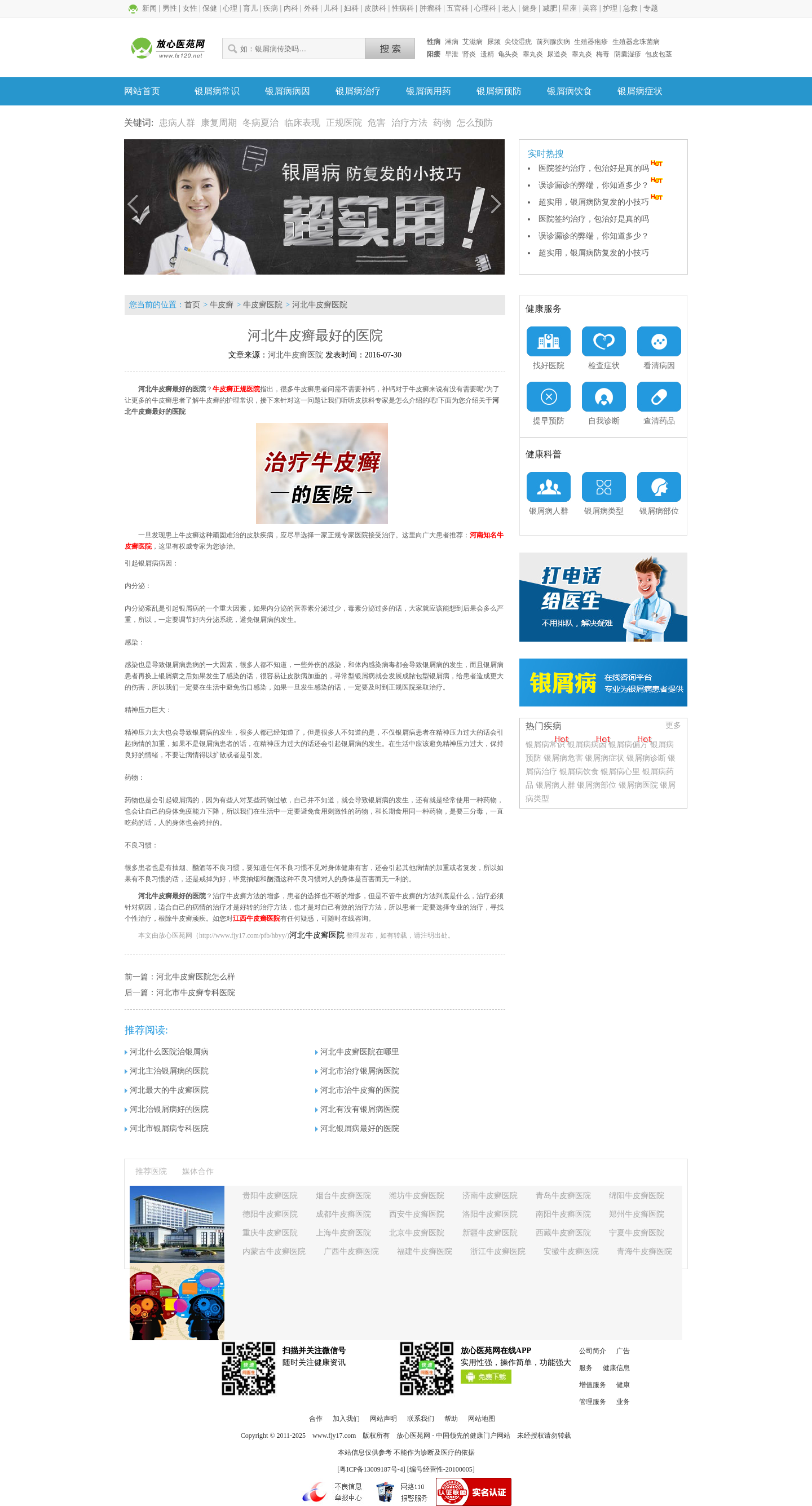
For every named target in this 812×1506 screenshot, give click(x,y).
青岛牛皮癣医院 (563, 1195)
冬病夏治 (260, 122)
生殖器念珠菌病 (636, 42)
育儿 (250, 8)
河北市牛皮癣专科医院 (195, 992)
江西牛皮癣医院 (256, 918)
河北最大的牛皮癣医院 (167, 1090)
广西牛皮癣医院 (351, 1251)
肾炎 (469, 54)
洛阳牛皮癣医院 (490, 1214)
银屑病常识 (217, 91)
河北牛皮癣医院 (319, 305)
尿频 (494, 42)
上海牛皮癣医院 (343, 1233)
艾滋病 (472, 42)
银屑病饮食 (569, 91)
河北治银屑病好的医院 (167, 1109)
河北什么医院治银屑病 (167, 1052)
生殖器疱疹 (591, 42)
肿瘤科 (431, 8)
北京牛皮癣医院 (416, 1233)
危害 (377, 122)
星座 (569, 8)
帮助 (451, 1419)
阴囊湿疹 (627, 54)
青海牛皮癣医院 (644, 1251)
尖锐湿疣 (518, 42)
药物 (442, 122)
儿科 (331, 8)
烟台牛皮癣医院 (343, 1195)
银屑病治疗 (358, 91)
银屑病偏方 (628, 744)
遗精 (487, 54)
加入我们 (346, 1419)
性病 (433, 42)
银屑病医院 (638, 785)
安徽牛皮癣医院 (571, 1251)
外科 (311, 8)
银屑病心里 (620, 771)
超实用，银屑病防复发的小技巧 (602, 202)
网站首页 (142, 91)
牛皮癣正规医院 (236, 389)
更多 (673, 725)
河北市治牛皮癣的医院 (357, 1090)
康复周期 (219, 122)
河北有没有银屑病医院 (357, 1109)
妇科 (351, 8)
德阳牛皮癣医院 (270, 1214)
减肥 (549, 8)
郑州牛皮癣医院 (636, 1214)
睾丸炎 (533, 54)
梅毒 (603, 54)
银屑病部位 (596, 785)
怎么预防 (475, 122)
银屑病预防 (499, 91)
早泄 (451, 54)
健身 (529, 8)
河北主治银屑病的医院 (167, 1071)
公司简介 (592, 1351)
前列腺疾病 (553, 42)
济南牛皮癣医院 (490, 1195)
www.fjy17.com (334, 1435)
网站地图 (481, 1419)
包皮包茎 (658, 54)
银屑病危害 (563, 758)
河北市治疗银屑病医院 (357, 1071)
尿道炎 (557, 54)
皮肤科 (375, 8)
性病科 (403, 8)
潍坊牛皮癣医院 (416, 1195)
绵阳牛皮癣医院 (636, 1195)
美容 (589, 8)
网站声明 (383, 1419)
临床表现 (302, 122)
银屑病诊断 (646, 758)
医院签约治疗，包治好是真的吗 (602, 168)
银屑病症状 (640, 91)
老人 (509, 8)
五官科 (458, 8)
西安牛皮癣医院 (416, 1214)
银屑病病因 (287, 91)
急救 (630, 8)
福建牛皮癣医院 (424, 1251)
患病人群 (177, 122)
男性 (169, 8)
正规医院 (344, 122)
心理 (230, 8)
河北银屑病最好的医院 (357, 1128)
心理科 (485, 8)
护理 (610, 8)
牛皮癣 (221, 305)
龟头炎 (508, 54)
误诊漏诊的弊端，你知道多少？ (602, 185)
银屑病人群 (556, 785)
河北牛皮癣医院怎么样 (195, 977)
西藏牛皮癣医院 (563, 1233)
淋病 (451, 42)
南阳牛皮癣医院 (563, 1214)
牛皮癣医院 (263, 305)
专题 (650, 8)
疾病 (270, 8)
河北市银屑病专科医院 (167, 1128)
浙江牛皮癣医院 (498, 1251)
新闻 (149, 8)
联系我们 (420, 1419)
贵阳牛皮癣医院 (270, 1195)
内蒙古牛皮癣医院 (274, 1251)
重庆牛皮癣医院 (270, 1233)
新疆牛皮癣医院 (490, 1233)
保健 (209, 8)
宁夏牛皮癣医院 (636, 1233)
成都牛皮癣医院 (343, 1214)
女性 (190, 8)
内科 (291, 8)
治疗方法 (409, 122)
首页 (192, 305)
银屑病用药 (428, 91)
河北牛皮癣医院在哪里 (357, 1052)
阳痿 (433, 54)
